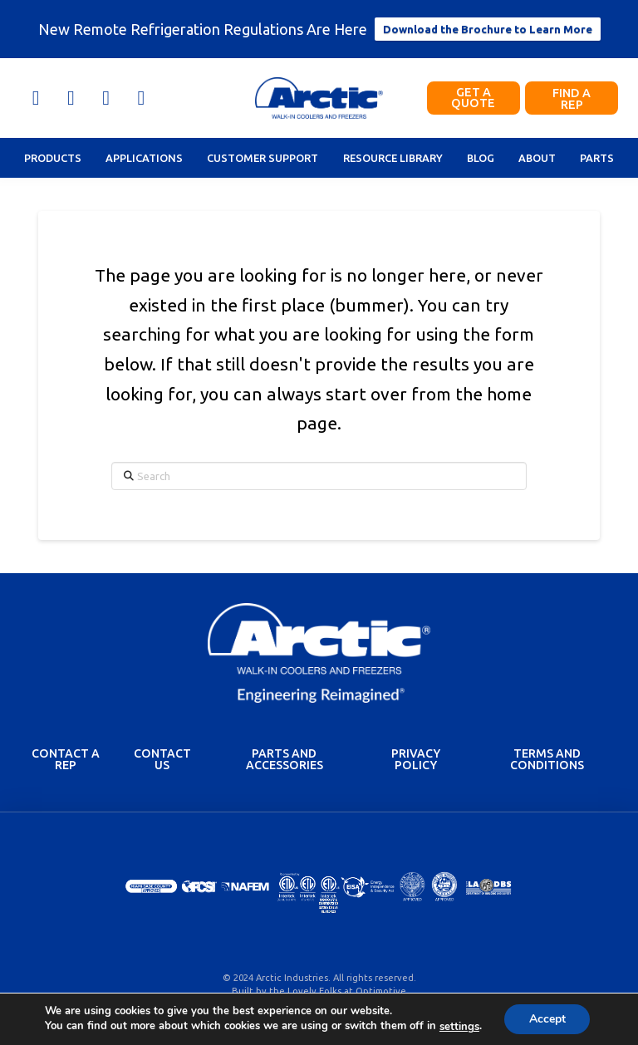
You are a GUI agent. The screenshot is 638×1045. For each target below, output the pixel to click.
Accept (547, 1019)
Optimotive (381, 991)
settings (458, 1026)
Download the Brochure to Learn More (487, 29)
